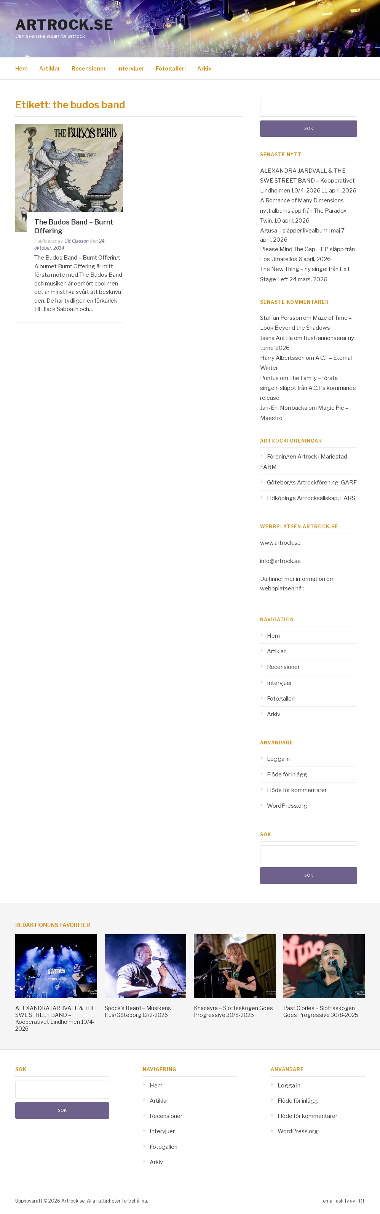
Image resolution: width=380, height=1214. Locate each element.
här (299, 588)
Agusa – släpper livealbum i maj (300, 230)
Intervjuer (130, 68)
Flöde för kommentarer (297, 790)
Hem (21, 68)
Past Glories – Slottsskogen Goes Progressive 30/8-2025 (320, 1011)
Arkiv (204, 68)
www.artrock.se (280, 542)
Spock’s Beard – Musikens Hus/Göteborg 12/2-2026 (138, 1011)
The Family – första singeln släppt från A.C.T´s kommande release (308, 388)
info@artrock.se (280, 561)
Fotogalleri (171, 68)
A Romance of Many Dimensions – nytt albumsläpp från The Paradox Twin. (304, 210)
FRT (360, 1201)
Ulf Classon (76, 241)
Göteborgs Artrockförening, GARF (312, 482)
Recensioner (89, 68)
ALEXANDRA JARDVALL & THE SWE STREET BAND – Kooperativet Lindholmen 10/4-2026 (307, 180)
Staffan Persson (281, 317)
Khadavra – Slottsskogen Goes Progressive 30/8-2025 (233, 1011)
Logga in (278, 758)
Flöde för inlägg (287, 774)
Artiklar (49, 68)
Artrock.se (64, 24)
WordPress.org (287, 805)
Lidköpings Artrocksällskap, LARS (311, 498)
